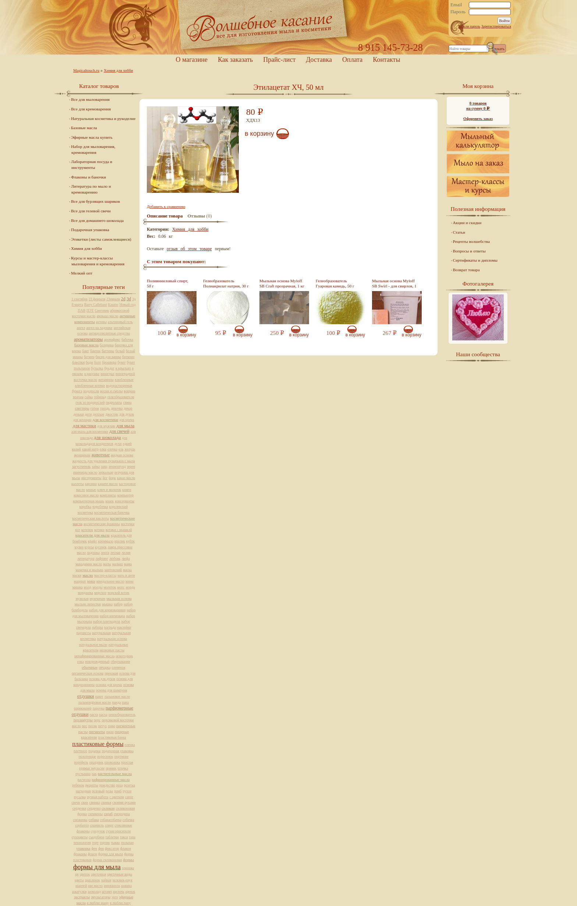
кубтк (130, 541)
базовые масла (86, 345)
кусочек (101, 547)
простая (127, 762)
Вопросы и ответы (469, 251)
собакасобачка (110, 820)
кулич (79, 547)
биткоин (128, 357)
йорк (112, 478)
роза (119, 785)
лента (105, 553)
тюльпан (127, 842)
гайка (89, 397)
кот (77, 530)
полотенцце (87, 756)
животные (100, 455)
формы (128, 860)
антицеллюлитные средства (109, 333)
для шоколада (107, 437)
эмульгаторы (100, 897)
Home (288, 27)
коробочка (100, 507)
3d (129, 298)
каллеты (77, 484)
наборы (97, 627)
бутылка (97, 368)
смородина (122, 814)
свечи (76, 802)
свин (84, 802)
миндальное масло (110, 581)
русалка (80, 797)
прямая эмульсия (92, 768)
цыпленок (92, 880)
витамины (106, 380)
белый (119, 351)
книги (126, 490)
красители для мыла (92, 535)
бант (85, 351)
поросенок (105, 756)
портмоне (121, 756)
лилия (125, 553)
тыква (115, 842)
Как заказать (235, 59)
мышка (107, 604)
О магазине (192, 59)
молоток (109, 587)
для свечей (119, 431)
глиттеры (82, 408)
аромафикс (112, 339)
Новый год (127, 304)
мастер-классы (105, 575)
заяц (104, 466)
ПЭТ (89, 310)
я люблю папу (120, 903)
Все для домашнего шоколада (97, 220)
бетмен (89, 357)
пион (109, 732)
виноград (107, 374)
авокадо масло (107, 316)
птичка (123, 768)
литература (85, 558)
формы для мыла (97, 867)
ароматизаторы (88, 339)
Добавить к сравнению (166, 206)
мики (91, 581)
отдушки (85, 696)
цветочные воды (119, 874)
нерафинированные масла (94, 656)
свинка (94, 802)
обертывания (120, 661)
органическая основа (87, 673)
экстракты (82, 897)
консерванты (124, 501)
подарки (94, 751)
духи (118, 444)
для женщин (82, 420)
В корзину (259, 133)
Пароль (458, 12)
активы (101, 322)
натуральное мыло (93, 645)
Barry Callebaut (95, 304)
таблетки (111, 837)
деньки (78, 414)
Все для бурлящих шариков (95, 201)
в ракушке (91, 374)
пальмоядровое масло (94, 702)
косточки (128, 524)
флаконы (80, 854)
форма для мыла (110, 854)
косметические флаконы (102, 524)
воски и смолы (111, 391)
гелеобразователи (120, 397)
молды (97, 587)
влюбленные (124, 380)
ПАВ (82, 310)
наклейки (124, 627)
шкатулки (79, 891)
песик (92, 726)
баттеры (108, 351)
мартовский (113, 570)
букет (121, 362)
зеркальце (106, 472)
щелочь (118, 891)
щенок (130, 891)
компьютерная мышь (88, 501)
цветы (79, 880)
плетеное (80, 751)
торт (95, 842)
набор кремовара (112, 616)
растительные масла (115, 773)
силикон (108, 808)
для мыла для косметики (89, 431)
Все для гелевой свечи (90, 211)
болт (97, 362)
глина (127, 402)
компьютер (125, 495)
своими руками (123, 802)
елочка (112, 449)
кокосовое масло (86, 495)
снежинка (80, 820)
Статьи (459, 232)
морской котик (118, 593)
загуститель (81, 466)
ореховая (111, 673)
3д (134, 299)
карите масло (108, 484)
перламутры (83, 720)
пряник (111, 768)
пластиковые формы (97, 744)
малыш (117, 564)
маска (127, 570)
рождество (107, 785)
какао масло (126, 478)
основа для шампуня (111, 690)
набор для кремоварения (107, 610)
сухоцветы (80, 837)
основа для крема (109, 685)
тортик (105, 842)
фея (101, 848)
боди (89, 362)
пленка (130, 745)
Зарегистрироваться (496, 26)
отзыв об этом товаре (189, 248)
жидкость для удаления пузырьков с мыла (103, 461)
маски (76, 575)
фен (94, 848)
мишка (77, 587)
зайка (96, 466)
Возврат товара (466, 270)
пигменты (97, 732)
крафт (92, 541)
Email (456, 5)
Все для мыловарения (90, 99)
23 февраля (97, 299)
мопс (120, 587)
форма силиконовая (107, 860)
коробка (85, 507)
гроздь (105, 408)
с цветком (116, 797)
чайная (106, 880)
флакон (125, 848)
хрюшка (128, 868)
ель (120, 449)
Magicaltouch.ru (86, 70)
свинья (106, 802)
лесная (115, 553)
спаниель (97, 825)
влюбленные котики (90, 385)
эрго (114, 897)
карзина (91, 484)
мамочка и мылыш (89, 570)
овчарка (104, 667)
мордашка (85, 593)
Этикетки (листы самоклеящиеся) (101, 239)
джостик (111, 414)
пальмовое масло (117, 696)
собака (94, 820)
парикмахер (83, 708)
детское (98, 414)
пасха (103, 714)
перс (97, 720)
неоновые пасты (111, 650)
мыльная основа (118, 599)
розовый (98, 791)
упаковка (83, 848)
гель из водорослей (90, 402)
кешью (91, 490)
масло (87, 575)
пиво (111, 726)
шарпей (81, 886)
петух (102, 726)
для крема (126, 420)
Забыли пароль (469, 26)
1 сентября (79, 299)
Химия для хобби (118, 70)
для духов (126, 414)
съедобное (96, 837)
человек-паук (122, 880)
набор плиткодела (106, 621)
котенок (87, 530)
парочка (99, 708)
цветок (85, 874)
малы (107, 564)
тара (132, 837)
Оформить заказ (478, 118)
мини (129, 581)
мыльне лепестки (88, 604)
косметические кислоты (90, 518)
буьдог (109, 368)
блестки (78, 362)
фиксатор (112, 848)
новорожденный (97, 661)
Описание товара (165, 216)
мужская (82, 599)
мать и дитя (126, 575)
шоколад (94, 891)
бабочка (127, 339)
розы (109, 791)
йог (105, 478)
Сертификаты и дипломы (475, 260)
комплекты (108, 495)
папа (125, 702)
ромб (117, 791)
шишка (126, 886)
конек (109, 501)
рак (94, 774)
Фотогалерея (478, 283)
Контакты (386, 59)
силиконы (95, 814)
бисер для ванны (108, 357)
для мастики (84, 425)
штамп (107, 891)
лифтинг (101, 558)
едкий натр (90, 449)
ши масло (95, 886)
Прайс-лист (279, 59)
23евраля (113, 299)
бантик (95, 351)
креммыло (105, 541)
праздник (96, 762)
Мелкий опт (81, 273)
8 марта (77, 304)
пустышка (83, 774)
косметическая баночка (112, 512)
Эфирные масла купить (92, 137)
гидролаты (114, 402)
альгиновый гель (120, 322)
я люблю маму (98, 903)
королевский (118, 507)
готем (95, 408)
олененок (118, 667)
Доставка (319, 59)
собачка (128, 820)
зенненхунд (117, 466)
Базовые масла (84, 127)
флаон (92, 854)
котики (99, 530)
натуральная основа (112, 639)
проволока (112, 762)
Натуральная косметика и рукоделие (103, 118)
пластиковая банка (112, 737)
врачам (78, 397)
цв (77, 874)
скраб (108, 814)
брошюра (109, 362)
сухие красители (118, 831)
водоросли (91, 391)
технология (82, 842)
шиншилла (112, 886)
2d (123, 298)
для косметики (105, 419)
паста (94, 714)
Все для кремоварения (91, 109)
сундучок (98, 831)
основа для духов (102, 679)
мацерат (80, 581)
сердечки (79, 808)
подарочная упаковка (118, 751)
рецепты (91, 785)
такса (124, 837)
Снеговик (102, 310)
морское (100, 593)
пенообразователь (122, 714)
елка (103, 449)
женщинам (82, 455)
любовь (115, 558)
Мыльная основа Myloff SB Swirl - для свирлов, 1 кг (394, 286)
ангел (81, 328)
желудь (130, 449)
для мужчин (106, 426)
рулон (127, 791)
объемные (90, 667)
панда (116, 702)
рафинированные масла (111, 780)
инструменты (91, 478)
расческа (84, 780)
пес (84, 726)
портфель (81, 762)
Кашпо (113, 304)
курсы (89, 547)
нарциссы (84, 633)
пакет (99, 696)
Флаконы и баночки (88, 177)
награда (110, 627)
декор (128, 408)
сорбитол (82, 825)
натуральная (101, 633)
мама (128, 564)
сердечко (93, 808)
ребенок (78, 785)
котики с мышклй (119, 530)
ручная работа (97, 797)
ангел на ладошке (99, 328)
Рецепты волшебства (471, 241)
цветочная (98, 874)
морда (130, 587)
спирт (109, 825)
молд (88, 587)
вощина (129, 391)
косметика (85, 512)
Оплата (352, 59)
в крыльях (123, 368)
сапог (129, 797)
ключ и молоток (109, 490)
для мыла (125, 425)
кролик (119, 541)
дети (88, 414)
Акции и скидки (467, 222)
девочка (117, 408)
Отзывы (196, 216)
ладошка (93, 553)
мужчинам (98, 599)
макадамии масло (88, 564)
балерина (107, 345)
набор (118, 604)
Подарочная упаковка (90, 229)
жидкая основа (122, 455)
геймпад (100, 397)
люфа (125, 558)
